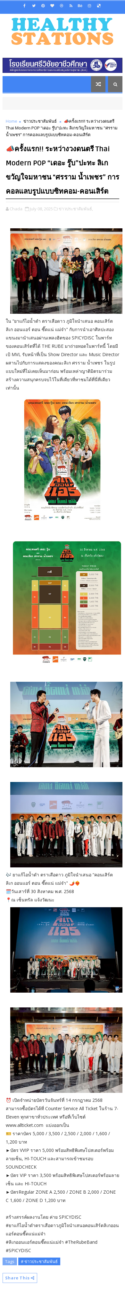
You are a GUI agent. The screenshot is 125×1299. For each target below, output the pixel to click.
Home (11, 121)
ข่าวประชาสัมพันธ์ (40, 121)
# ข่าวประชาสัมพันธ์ (39, 1261)
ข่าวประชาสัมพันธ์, (76, 209)
